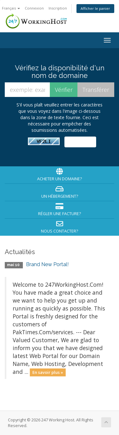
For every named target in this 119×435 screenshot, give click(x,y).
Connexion (34, 8)
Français (11, 8)
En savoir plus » (47, 372)
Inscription (58, 8)
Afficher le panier (95, 8)
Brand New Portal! (47, 264)
